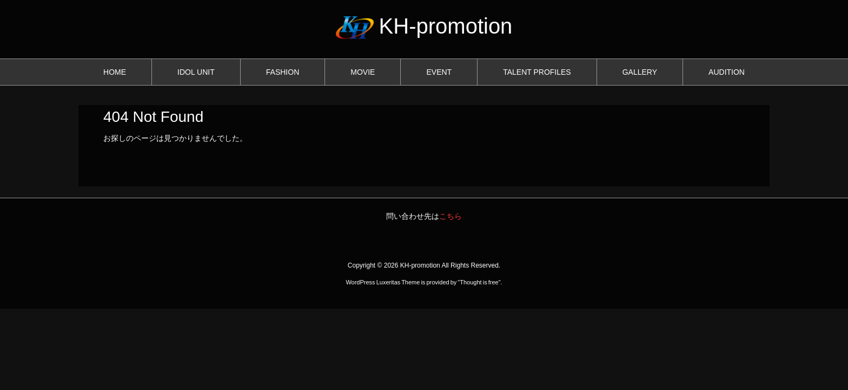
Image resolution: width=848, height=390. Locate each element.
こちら (450, 216)
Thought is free (479, 282)
